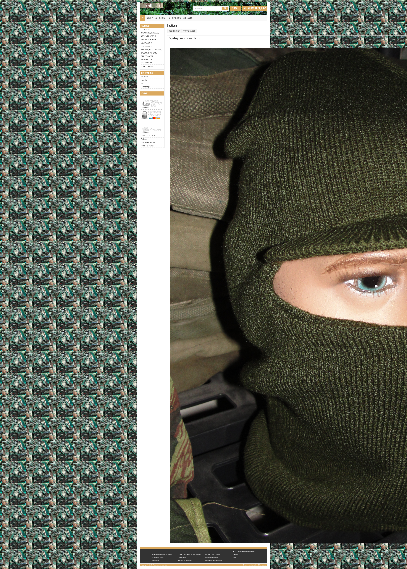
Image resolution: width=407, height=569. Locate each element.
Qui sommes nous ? (157, 557)
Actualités (164, 17)
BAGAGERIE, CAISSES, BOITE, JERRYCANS (150, 34)
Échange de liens (212, 1)
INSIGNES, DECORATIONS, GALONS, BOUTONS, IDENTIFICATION (151, 53)
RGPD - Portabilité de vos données (189, 554)
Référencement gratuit (197, 1)
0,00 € (262, 8)
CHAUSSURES (146, 46)
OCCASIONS (145, 29)
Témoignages (146, 87)
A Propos (176, 17)
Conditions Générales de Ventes (161, 554)
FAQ (142, 83)
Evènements (155, 560)
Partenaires (182, 557)
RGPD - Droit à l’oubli (212, 554)
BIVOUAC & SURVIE (148, 40)
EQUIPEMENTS (146, 43)
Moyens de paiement (185, 560)
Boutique (145, 25)
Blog (234, 557)
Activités (152, 17)
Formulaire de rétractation (213, 560)
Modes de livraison (211, 557)
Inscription (144, 80)
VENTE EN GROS (147, 66)
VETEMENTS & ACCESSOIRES (146, 61)
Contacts (187, 17)
